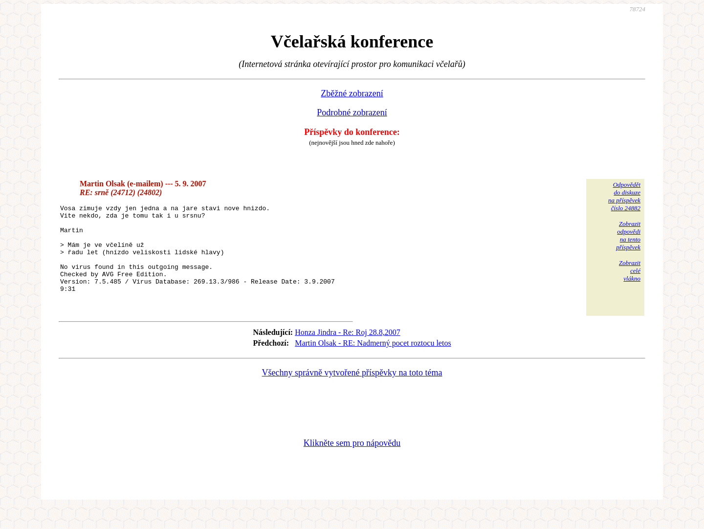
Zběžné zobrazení (352, 93)
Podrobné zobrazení (352, 112)
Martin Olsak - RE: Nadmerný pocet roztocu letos (373, 363)
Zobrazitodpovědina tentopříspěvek (628, 235)
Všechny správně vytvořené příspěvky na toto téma (352, 393)
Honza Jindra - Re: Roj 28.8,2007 (347, 353)
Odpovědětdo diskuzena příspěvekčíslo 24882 (624, 196)
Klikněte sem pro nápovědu (352, 463)
